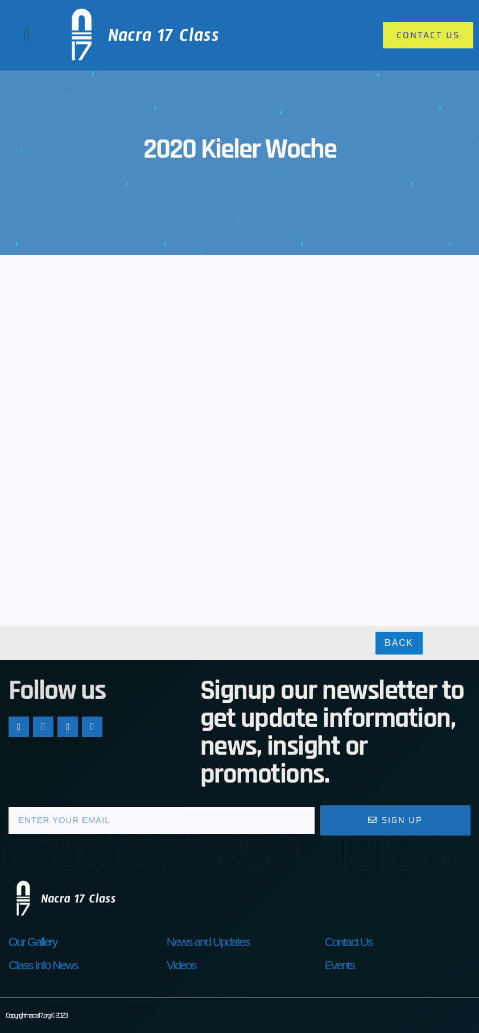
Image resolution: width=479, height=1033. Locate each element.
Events (339, 965)
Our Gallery (33, 941)
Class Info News (43, 965)
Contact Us (349, 941)
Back (399, 643)
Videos (181, 965)
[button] (27, 35)
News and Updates (208, 941)
